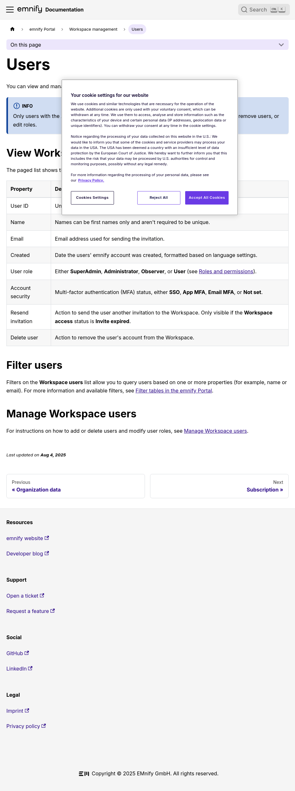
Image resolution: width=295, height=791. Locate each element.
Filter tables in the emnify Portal (174, 390)
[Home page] (12, 29)
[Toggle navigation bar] (10, 9)
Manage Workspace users (215, 431)
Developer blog (27, 553)
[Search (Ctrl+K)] (264, 9)
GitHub (17, 653)
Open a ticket (25, 596)
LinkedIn (19, 668)
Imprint (17, 711)
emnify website (27, 538)
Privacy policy (26, 726)
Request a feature (30, 611)
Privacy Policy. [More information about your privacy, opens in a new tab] (91, 180)
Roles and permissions (226, 271)
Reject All (159, 197)
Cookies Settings (92, 197)
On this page (26, 45)
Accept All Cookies (207, 197)
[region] (149, 147)
